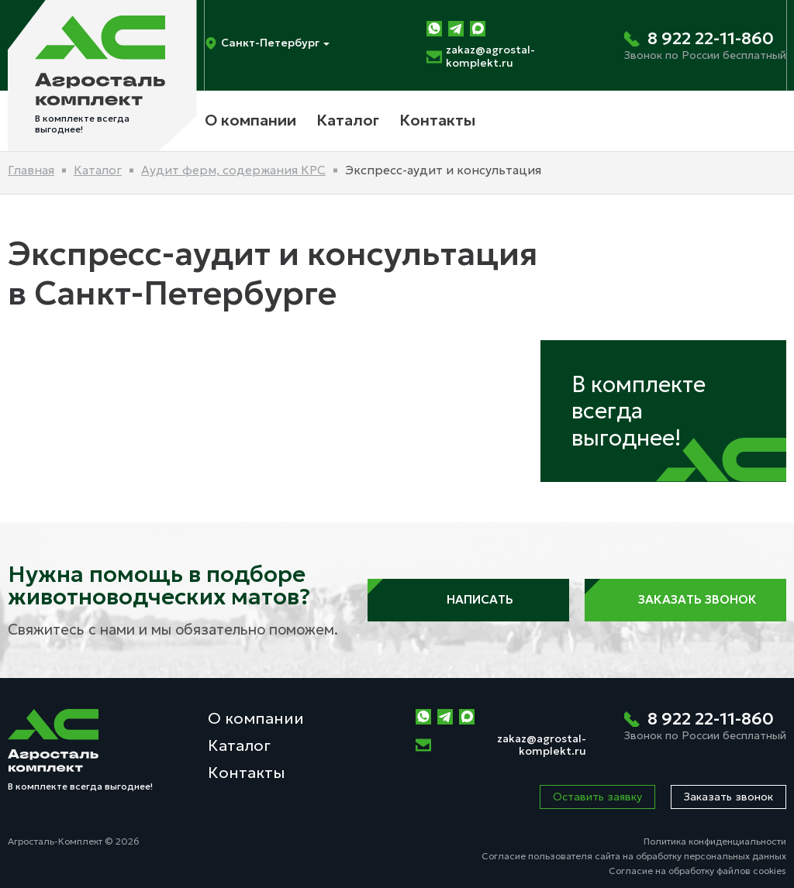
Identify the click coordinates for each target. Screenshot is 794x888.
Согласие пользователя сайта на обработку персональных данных (634, 856)
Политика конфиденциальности (715, 841)
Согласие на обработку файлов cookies (697, 870)
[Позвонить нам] (705, 45)
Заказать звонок (686, 599)
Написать (468, 599)
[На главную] (102, 75)
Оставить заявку (597, 797)
